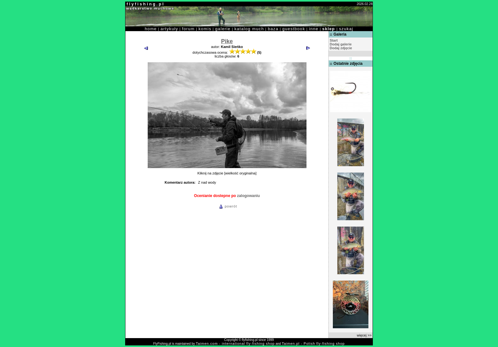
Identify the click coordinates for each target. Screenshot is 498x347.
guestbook (293, 28)
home (151, 28)
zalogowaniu (248, 196)
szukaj (346, 28)
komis (205, 28)
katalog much (249, 28)
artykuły (169, 28)
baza (273, 28)
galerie (223, 28)
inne (314, 28)
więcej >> (364, 335)
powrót (227, 206)
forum (188, 28)
